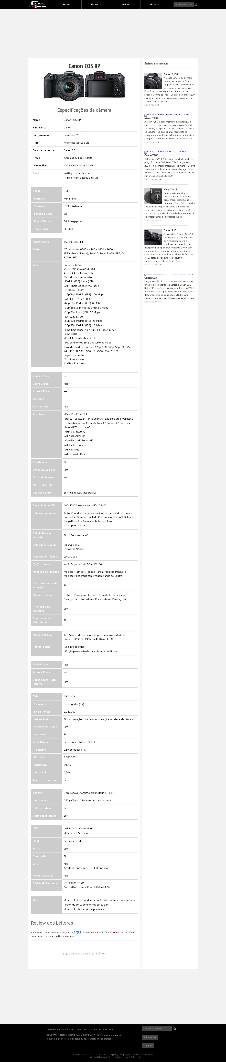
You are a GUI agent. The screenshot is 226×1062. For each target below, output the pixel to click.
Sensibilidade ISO (44, 505)
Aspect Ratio (41, 241)
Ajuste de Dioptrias (45, 780)
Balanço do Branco (44, 513)
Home (66, 4)
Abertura (38, 399)
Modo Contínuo (42, 635)
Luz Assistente (42, 492)
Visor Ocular (40, 742)
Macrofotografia (43, 485)
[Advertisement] (113, 33)
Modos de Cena (42, 595)
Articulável (41, 719)
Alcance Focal (41, 391)
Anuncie (148, 1045)
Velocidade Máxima (45, 556)
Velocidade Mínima (44, 545)
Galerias (155, 4)
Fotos (36, 249)
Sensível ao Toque (45, 726)
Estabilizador (41, 406)
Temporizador (41, 646)
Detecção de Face (44, 470)
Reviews (96, 4)
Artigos (125, 4)
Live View (39, 734)
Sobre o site (150, 1037)
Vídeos (37, 265)
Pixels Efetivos (43, 221)
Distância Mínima (43, 477)
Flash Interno (41, 664)
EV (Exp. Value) (42, 564)
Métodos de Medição (46, 572)
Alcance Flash (41, 672)
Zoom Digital (41, 384)
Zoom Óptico (41, 376)
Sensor (37, 191)
